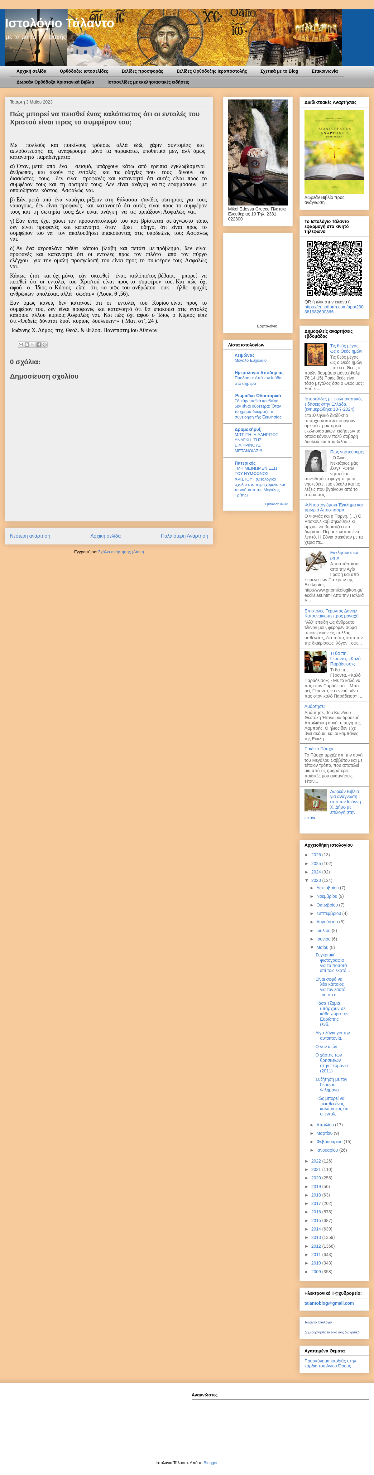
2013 (316, 1237)
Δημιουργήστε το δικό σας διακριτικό (332, 1332)
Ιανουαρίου (327, 1150)
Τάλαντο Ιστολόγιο (318, 1322)
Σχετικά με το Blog (280, 71)
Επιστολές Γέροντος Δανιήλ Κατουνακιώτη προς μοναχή (331, 613)
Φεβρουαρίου (329, 1141)
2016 (316, 1211)
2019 (316, 1186)
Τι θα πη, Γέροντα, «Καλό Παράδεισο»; (345, 658)
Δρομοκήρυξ (248, 429)
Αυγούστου (327, 921)
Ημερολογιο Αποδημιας (259, 372)
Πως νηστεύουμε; (347, 451)
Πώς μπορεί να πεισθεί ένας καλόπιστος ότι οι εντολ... (331, 1106)
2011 (316, 1254)
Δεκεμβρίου (328, 887)
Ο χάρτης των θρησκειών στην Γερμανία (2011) (331, 1062)
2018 (316, 1194)
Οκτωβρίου (327, 904)
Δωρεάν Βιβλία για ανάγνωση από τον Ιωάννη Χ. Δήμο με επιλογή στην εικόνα (332, 804)
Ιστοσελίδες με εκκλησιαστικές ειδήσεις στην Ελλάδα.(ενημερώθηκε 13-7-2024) (333, 404)
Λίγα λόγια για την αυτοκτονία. (332, 1035)
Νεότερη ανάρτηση (30, 536)
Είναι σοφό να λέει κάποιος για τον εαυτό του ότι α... (330, 987)
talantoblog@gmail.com (329, 1303)
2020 (316, 1177)
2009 (316, 1271)
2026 (316, 854)
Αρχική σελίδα (31, 71)
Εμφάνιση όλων (276, 504)
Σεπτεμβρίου (329, 913)
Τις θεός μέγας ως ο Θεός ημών (346, 348)
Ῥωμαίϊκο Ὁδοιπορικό (258, 395)
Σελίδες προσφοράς (142, 71)
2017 (316, 1203)
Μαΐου (322, 947)
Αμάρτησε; (314, 706)
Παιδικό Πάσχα (318, 748)
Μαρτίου (325, 1133)
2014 (316, 1228)
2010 (316, 1262)
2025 (316, 863)
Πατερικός (245, 463)
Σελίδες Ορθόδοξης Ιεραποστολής (212, 71)
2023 (316, 880)
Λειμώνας (245, 355)
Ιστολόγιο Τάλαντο (59, 23)
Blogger (210, 1462)
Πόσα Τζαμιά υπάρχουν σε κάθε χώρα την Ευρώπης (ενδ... (331, 1014)
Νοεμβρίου (327, 896)
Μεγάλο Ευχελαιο (250, 360)
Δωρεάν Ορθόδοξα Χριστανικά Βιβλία (55, 82)
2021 (316, 1169)
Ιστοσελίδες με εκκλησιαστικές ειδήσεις (148, 82)
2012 (316, 1246)
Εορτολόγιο (267, 326)
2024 (316, 871)
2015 (316, 1220)
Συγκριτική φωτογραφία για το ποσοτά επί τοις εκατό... (332, 962)
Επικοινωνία (325, 71)
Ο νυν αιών (326, 1046)
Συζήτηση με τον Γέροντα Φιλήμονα (331, 1084)
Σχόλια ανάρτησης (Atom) (121, 551)
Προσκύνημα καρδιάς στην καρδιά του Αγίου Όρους (330, 1363)
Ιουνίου (324, 938)
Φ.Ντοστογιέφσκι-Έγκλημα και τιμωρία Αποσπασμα (333, 507)
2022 (316, 1160)
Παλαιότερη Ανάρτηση (184, 536)
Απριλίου (325, 1124)
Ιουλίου (324, 930)
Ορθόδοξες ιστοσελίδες (84, 71)
